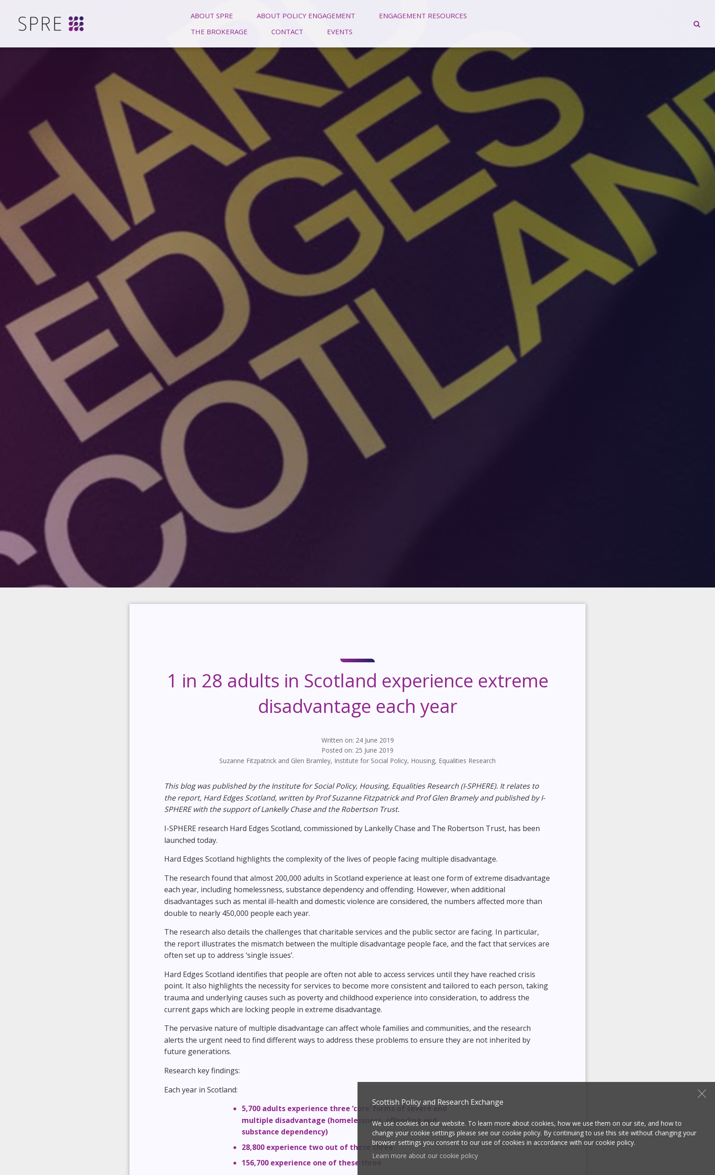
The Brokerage (219, 31)
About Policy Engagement (306, 15)
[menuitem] (212, 16)
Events (339, 31)
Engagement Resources (423, 15)
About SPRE (212, 15)
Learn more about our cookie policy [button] (425, 1155)
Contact (287, 31)
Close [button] (702, 1093)
